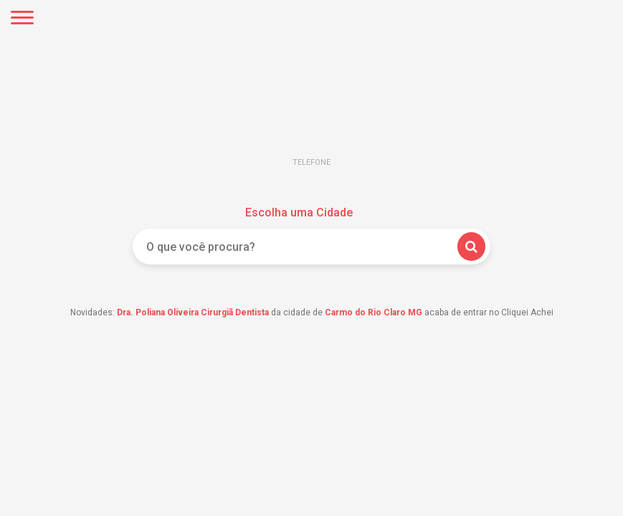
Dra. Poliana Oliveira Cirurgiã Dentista (193, 312)
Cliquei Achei (311, 111)
